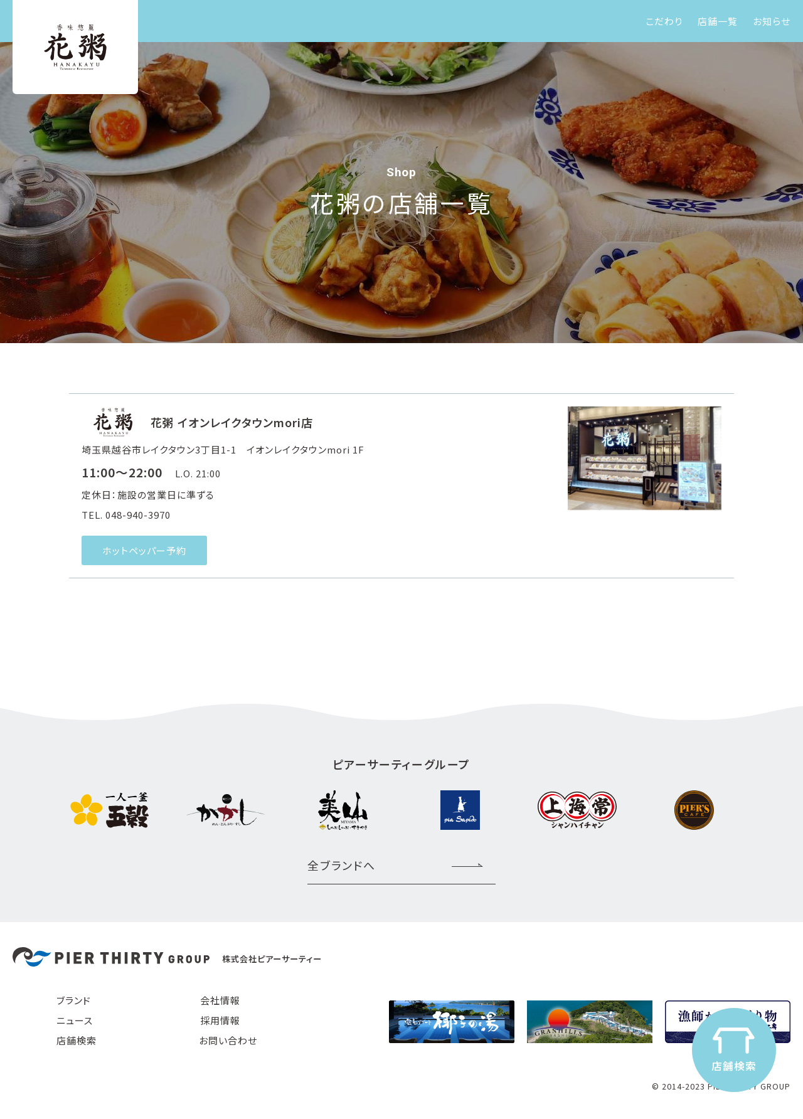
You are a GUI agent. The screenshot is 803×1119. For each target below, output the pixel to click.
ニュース (74, 1020)
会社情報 (220, 1000)
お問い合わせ (228, 1040)
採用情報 (220, 1020)
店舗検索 (76, 1040)
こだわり (664, 21)
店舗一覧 (718, 21)
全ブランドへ (341, 865)
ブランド (73, 1000)
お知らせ (771, 21)
